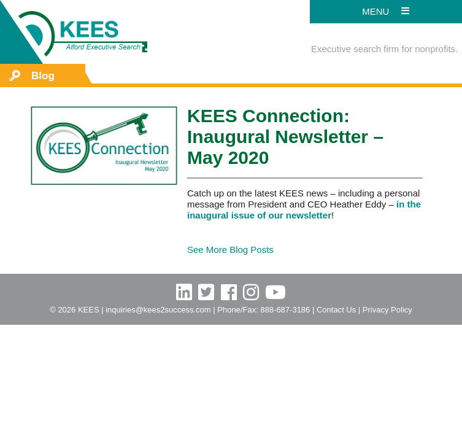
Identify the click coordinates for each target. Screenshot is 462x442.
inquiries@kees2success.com (158, 309)
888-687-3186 (285, 309)
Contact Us (336, 309)
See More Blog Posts (230, 249)
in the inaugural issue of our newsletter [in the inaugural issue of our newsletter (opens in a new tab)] (304, 209)
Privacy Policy (387, 309)
